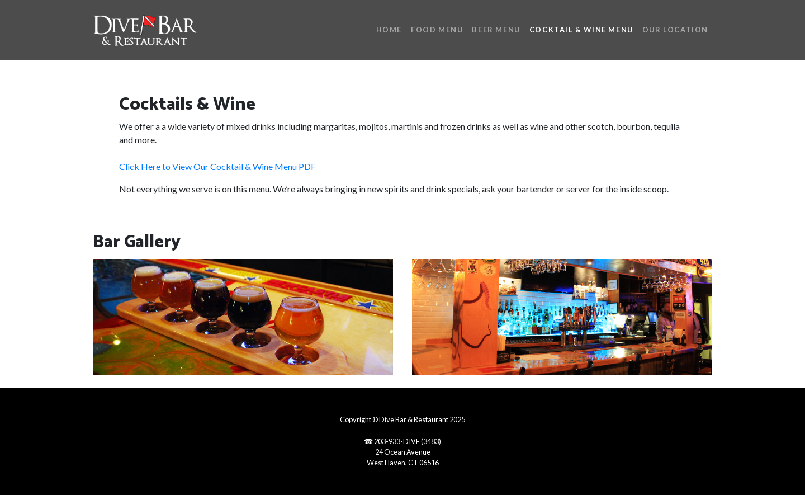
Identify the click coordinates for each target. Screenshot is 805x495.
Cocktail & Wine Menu (581, 29)
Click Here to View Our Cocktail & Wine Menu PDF (217, 166)
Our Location (675, 29)
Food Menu (437, 29)
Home (389, 29)
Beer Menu (496, 29)
